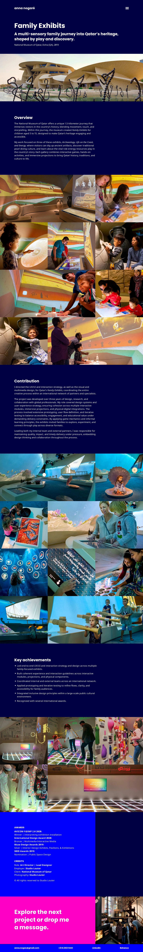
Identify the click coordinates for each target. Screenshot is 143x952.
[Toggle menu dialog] (127, 8)
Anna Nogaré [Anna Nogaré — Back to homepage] (24, 8)
